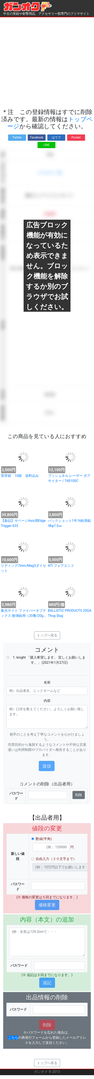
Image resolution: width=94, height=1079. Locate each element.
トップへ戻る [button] (47, 635)
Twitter (17, 137)
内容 (47, 701)
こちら (13, 1038)
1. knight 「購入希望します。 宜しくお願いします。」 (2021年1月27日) (49, 660)
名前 (47, 682)
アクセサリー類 (50, 173)
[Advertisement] (45, 62)
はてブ (56, 137)
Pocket (76, 137)
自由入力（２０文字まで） (56, 859)
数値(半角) (44, 839)
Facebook (36, 137)
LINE (46, 145)
